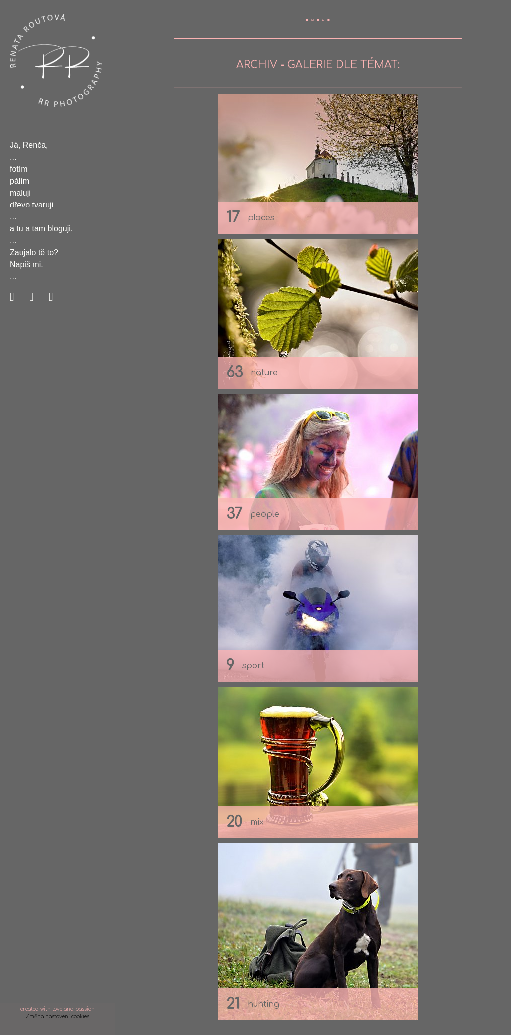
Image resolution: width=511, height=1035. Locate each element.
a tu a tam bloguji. (41, 228)
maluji (20, 193)
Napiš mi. (26, 264)
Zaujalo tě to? (34, 252)
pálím (19, 181)
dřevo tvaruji (31, 205)
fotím (19, 169)
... (13, 157)
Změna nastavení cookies (57, 1016)
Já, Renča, (29, 145)
